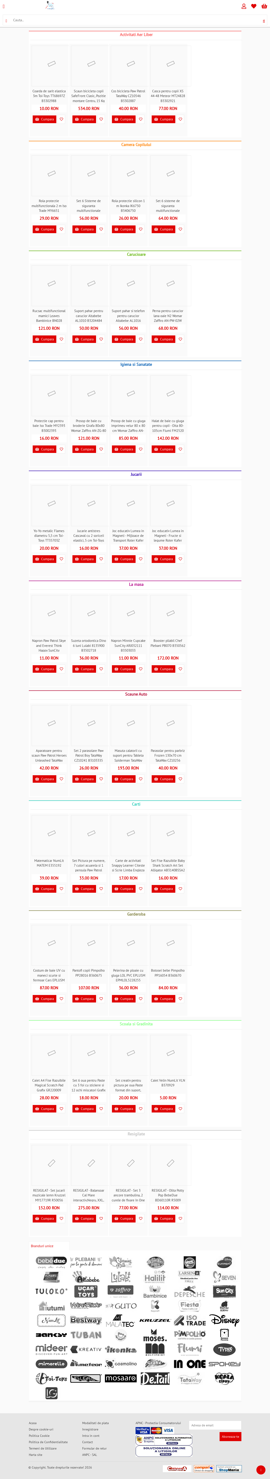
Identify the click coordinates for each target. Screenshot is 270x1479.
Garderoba (136, 914)
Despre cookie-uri (41, 1429)
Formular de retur (94, 1448)
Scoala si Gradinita (136, 1024)
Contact (87, 1442)
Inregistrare (90, 1429)
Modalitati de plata (95, 1423)
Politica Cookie (39, 1436)
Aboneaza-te (230, 1437)
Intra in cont (90, 1436)
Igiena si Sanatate (136, 364)
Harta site (35, 1455)
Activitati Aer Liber (136, 34)
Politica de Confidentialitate (48, 1442)
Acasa (33, 1423)
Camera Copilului (136, 144)
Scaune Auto (136, 694)
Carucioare (136, 254)
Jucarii (136, 474)
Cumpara (44, 119)
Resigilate (136, 1134)
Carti (136, 804)
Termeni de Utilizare (43, 1448)
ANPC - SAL (89, 1455)
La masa (136, 584)
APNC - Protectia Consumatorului (158, 1423)
